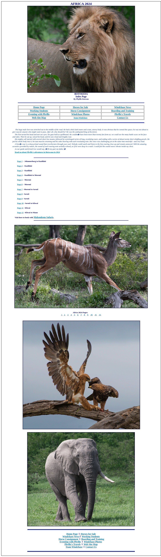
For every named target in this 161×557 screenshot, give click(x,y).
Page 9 (19, 199)
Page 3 (19, 170)
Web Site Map (39, 117)
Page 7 (19, 189)
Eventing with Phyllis (70, 541)
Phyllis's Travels (73, 544)
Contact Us (91, 547)
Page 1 (19, 161)
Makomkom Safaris (43, 217)
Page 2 (19, 166)
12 (100, 315)
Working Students (91, 536)
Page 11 (20, 208)
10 (91, 315)
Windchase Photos (93, 541)
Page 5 (19, 180)
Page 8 (19, 194)
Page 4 (19, 175)
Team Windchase (74, 547)
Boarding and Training (92, 539)
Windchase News (70, 536)
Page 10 (20, 203)
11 (95, 315)
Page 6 (19, 184)
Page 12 (20, 212)
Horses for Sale (88, 534)
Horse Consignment (68, 539)
